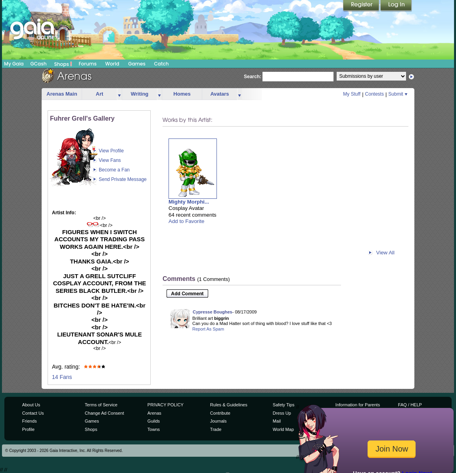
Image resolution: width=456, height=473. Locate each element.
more (119, 94)
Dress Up (282, 413)
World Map (283, 429)
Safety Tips (284, 404)
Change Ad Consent (104, 413)
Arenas (154, 413)
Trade (215, 429)
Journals (218, 421)
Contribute (220, 413)
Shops (63, 64)
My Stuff (351, 94)
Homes (181, 94)
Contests (374, 94)
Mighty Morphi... (189, 202)
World (112, 63)
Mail (277, 421)
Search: (252, 76)
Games (137, 63)
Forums (87, 63)
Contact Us (33, 413)
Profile (28, 429)
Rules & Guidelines (228, 404)
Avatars (219, 94)
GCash (39, 63)
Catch (161, 63)
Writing (140, 94)
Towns (154, 429)
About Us (31, 404)
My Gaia (13, 63)
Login (396, 6)
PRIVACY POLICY (166, 404)
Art (99, 94)
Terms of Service (101, 404)
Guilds (154, 421)
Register (361, 6)
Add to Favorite (186, 221)
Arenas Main (61, 94)
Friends (29, 421)
